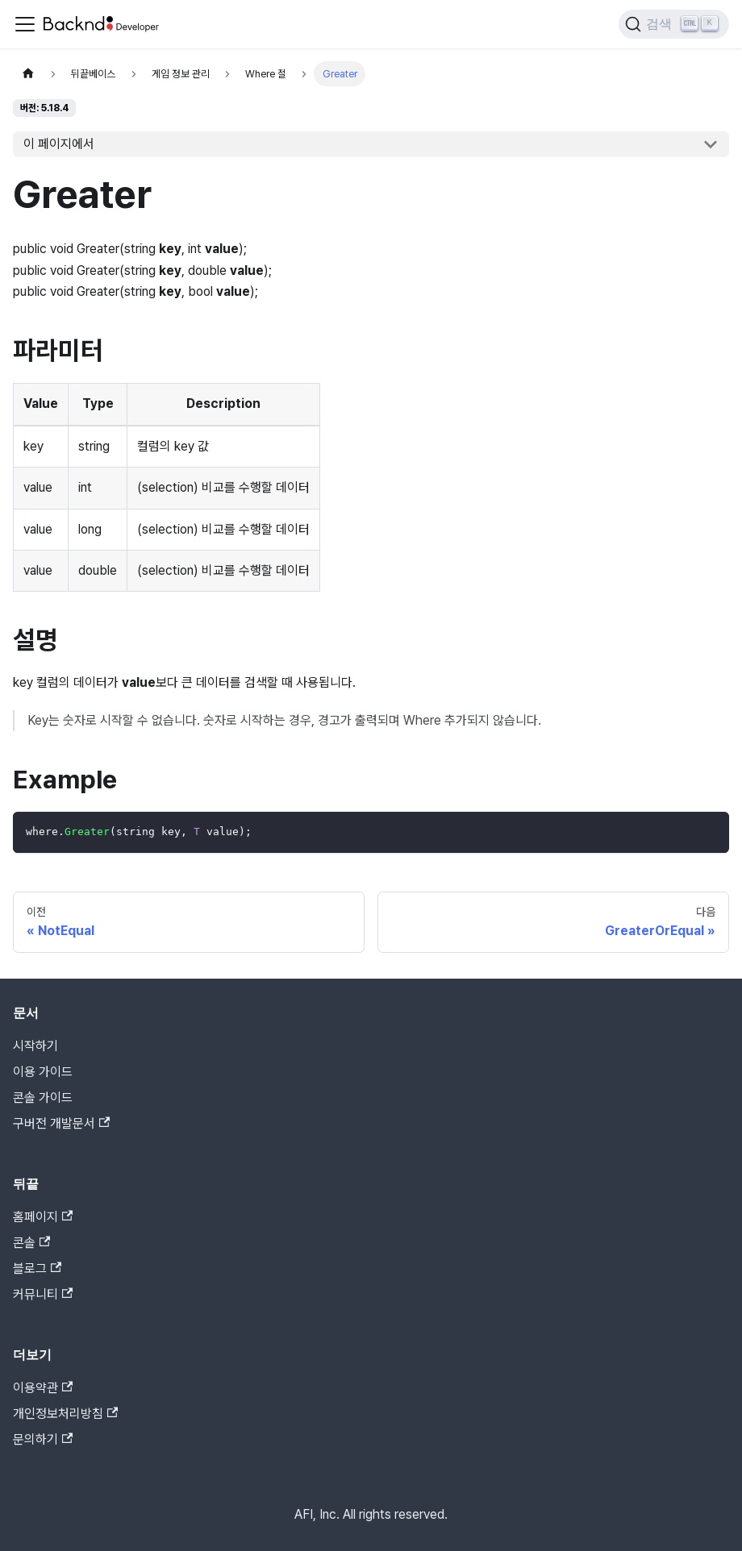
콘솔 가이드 (43, 1097)
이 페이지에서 (58, 144)
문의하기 (43, 1439)
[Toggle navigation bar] (25, 24)
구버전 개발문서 (61, 1123)
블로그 (37, 1268)
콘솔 (31, 1242)
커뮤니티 (43, 1294)
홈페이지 (43, 1217)
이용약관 (43, 1387)
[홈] (28, 73)
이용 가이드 (43, 1071)
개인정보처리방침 (65, 1413)
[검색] (674, 24)
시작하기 (35, 1046)
